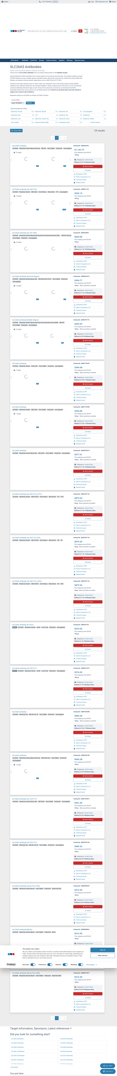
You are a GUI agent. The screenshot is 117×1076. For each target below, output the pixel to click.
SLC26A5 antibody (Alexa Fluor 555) (26, 886)
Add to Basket (88, 166)
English (4, 2)
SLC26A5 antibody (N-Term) (23, 625)
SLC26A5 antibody (19, 146)
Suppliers (62, 60)
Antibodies (25, 60)
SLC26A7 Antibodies (66, 1043)
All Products (15, 60)
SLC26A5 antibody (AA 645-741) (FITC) (27, 494)
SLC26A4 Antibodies (17, 1039)
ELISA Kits (33, 60)
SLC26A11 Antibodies (17, 1051)
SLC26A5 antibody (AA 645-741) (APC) (27, 581)
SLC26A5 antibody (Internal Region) (25, 276)
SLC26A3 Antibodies (17, 1043)
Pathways (70, 60)
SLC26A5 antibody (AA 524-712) (24, 842)
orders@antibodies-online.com (98, 32)
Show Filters (16, 131)
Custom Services (51, 60)
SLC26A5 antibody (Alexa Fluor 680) (26, 973)
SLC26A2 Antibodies (17, 1047)
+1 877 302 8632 (45, 2)
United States (89, 160)
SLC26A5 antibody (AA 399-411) (24, 668)
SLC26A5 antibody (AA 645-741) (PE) (26, 538)
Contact (55, 1)
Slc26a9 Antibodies (66, 1051)
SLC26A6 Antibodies (66, 1039)
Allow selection (102, 1063)
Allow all (102, 1057)
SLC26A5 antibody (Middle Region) (25, 320)
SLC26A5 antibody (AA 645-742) (24, 189)
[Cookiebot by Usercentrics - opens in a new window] (11, 1072)
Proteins (41, 60)
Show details (90, 1072)
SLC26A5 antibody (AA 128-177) (24, 799)
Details (88, 170)
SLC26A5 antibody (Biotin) (22, 929)
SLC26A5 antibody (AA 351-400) (24, 233)
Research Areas (80, 60)
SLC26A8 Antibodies (66, 1047)
